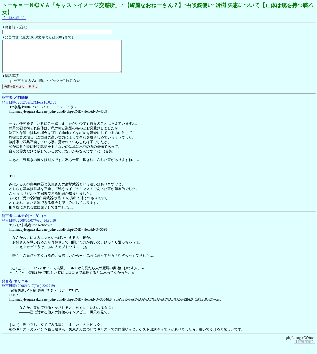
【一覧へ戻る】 (14, 18)
